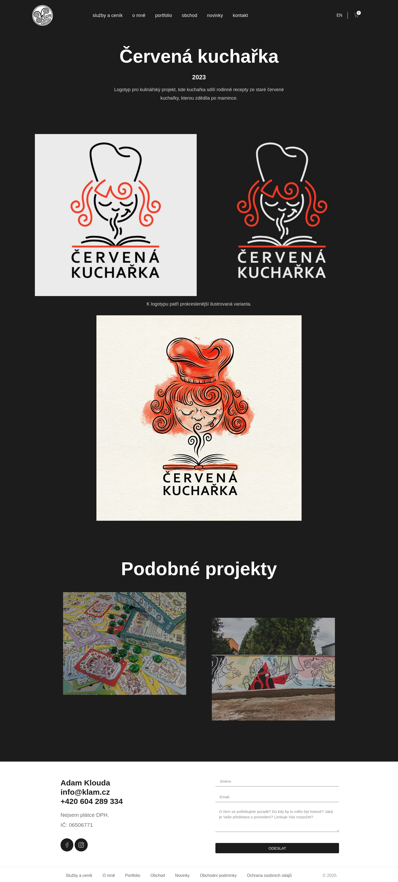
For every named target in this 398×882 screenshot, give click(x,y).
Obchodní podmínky (218, 875)
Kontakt (240, 15)
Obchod (189, 15)
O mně (138, 15)
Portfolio (163, 15)
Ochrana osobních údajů (269, 875)
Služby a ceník (108, 15)
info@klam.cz (85, 792)
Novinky (215, 15)
